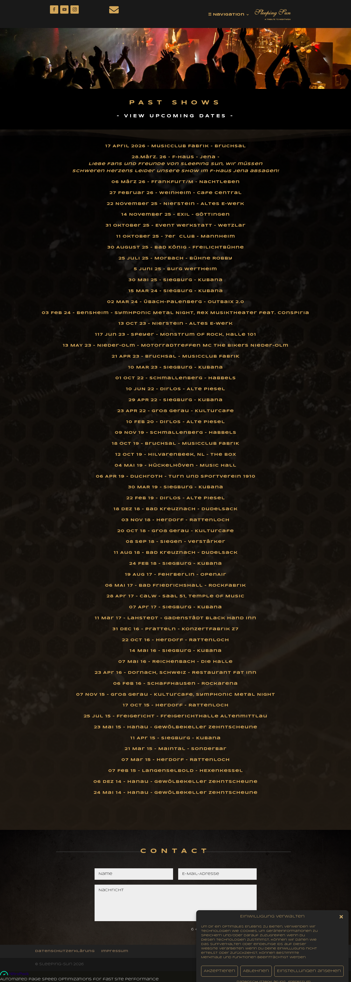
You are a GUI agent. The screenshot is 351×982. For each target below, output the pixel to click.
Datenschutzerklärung (65, 951)
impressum (114, 951)
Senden (239, 929)
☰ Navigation (226, 14)
